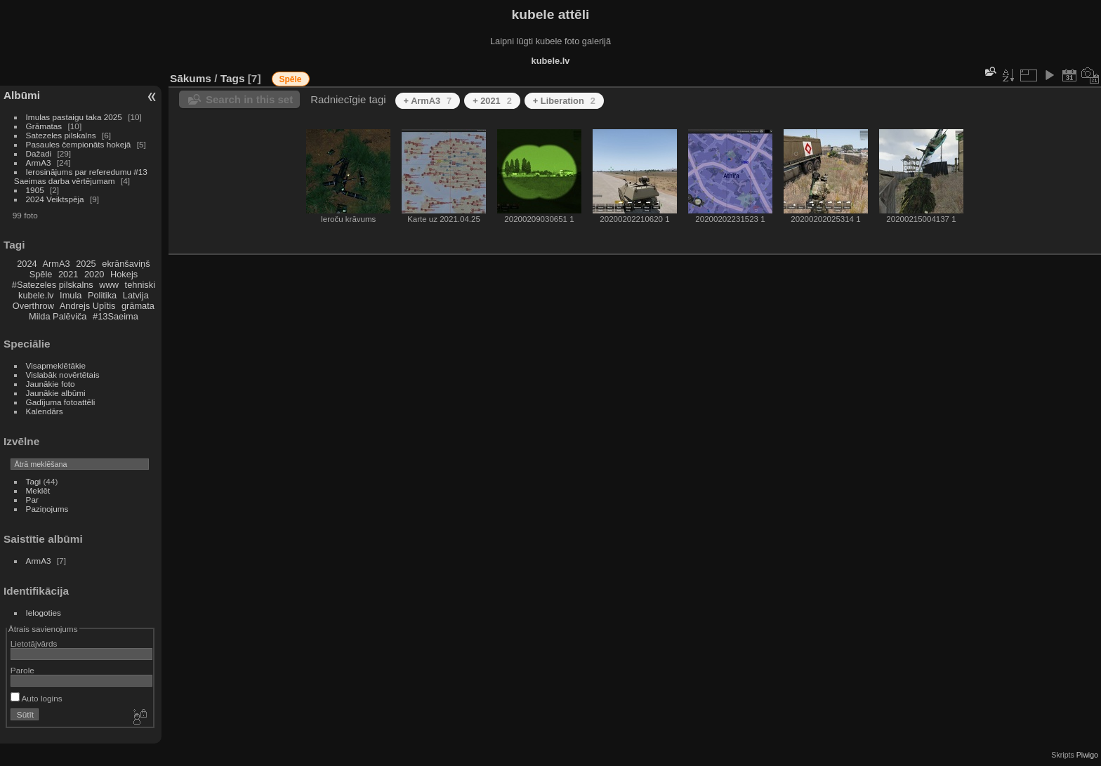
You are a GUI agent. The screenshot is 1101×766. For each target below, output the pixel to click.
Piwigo (1087, 755)
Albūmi (22, 95)
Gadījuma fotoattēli (60, 402)
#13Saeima (115, 316)
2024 (27, 263)
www (109, 284)
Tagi (33, 481)
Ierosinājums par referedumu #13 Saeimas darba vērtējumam (80, 176)
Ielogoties (43, 612)
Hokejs (124, 274)
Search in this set (249, 99)
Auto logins (36, 698)
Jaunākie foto (50, 383)
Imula (70, 295)
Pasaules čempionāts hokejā (78, 144)
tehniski (140, 284)
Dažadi (39, 153)
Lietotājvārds (34, 643)
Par (32, 499)
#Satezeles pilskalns (52, 284)
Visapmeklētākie (56, 365)
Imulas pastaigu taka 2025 (74, 116)
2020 (94, 274)
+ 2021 (492, 100)
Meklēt (38, 490)
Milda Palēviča (58, 316)
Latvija (136, 295)
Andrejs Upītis (88, 306)
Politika (102, 295)
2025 (85, 263)
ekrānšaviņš (126, 263)
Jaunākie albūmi (56, 392)
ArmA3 (38, 162)
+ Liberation (564, 100)
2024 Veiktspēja (55, 199)
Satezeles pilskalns (61, 135)
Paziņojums (47, 508)
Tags (232, 78)
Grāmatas (44, 126)
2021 (68, 274)
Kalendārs (44, 411)
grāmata (137, 306)
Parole (22, 670)
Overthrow (33, 306)
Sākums (190, 78)
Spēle (41, 274)
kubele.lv (36, 295)
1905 (35, 189)
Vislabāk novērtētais (63, 374)
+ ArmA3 (428, 100)
